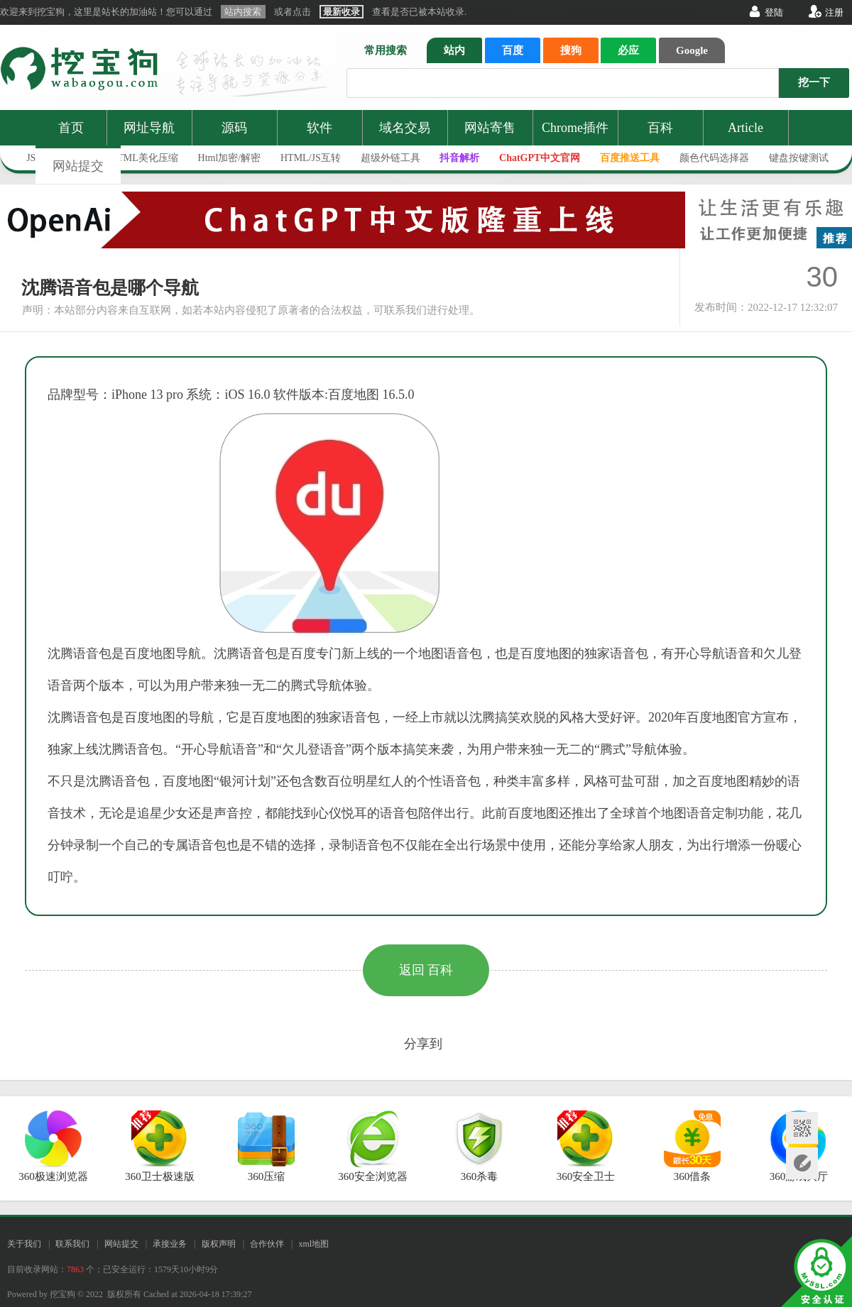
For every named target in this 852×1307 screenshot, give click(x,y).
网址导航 (149, 128)
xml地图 (313, 1244)
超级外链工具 (390, 158)
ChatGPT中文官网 (539, 158)
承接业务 (170, 1244)
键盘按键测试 (799, 158)
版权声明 (219, 1244)
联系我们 (72, 1244)
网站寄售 (489, 128)
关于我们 (24, 1244)
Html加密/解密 (229, 158)
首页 (71, 128)
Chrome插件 (575, 128)
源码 (234, 128)
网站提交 (78, 166)
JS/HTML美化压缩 (138, 158)
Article (745, 128)
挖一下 (814, 82)
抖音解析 (459, 158)
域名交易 (404, 128)
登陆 (774, 12)
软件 (319, 128)
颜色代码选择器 (714, 158)
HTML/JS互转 (310, 158)
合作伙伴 (267, 1244)
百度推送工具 (630, 158)
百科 (660, 128)
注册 (834, 12)
